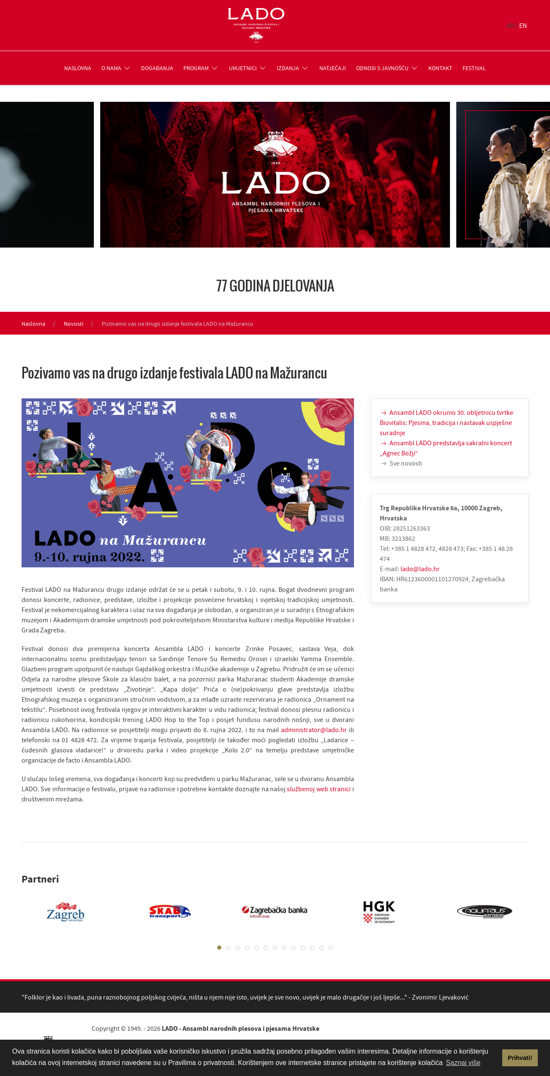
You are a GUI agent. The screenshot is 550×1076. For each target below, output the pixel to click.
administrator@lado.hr (314, 729)
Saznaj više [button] (463, 1062)
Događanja (157, 68)
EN (523, 25)
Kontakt (440, 68)
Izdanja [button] (293, 68)
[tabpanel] (57, 912)
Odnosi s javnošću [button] (387, 68)
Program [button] (201, 68)
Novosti (73, 323)
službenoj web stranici (319, 789)
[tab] (219, 947)
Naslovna (77, 68)
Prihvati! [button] (520, 1057)
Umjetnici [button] (248, 68)
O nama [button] (116, 68)
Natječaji (332, 68)
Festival (474, 68)
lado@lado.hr (420, 568)
